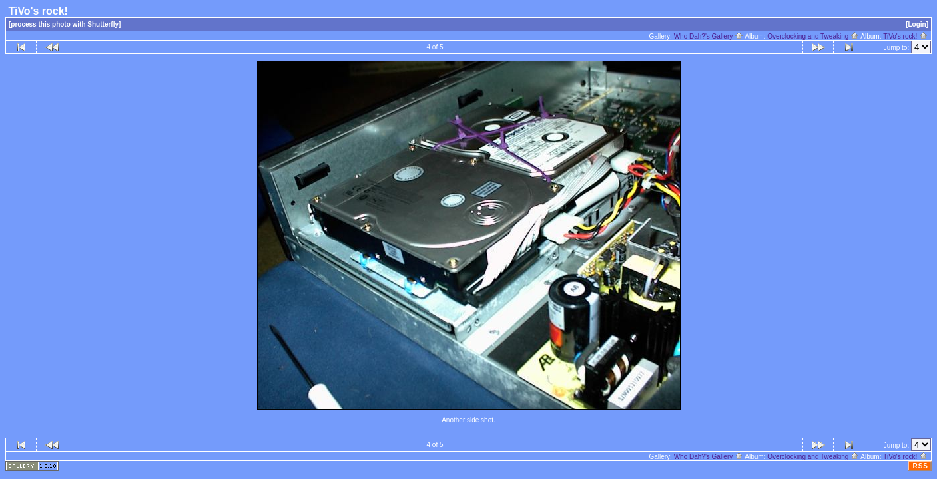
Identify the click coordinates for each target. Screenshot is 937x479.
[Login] (917, 24)
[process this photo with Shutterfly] (65, 24)
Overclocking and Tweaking (813, 36)
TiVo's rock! (905, 36)
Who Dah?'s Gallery (708, 36)
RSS (920, 466)
